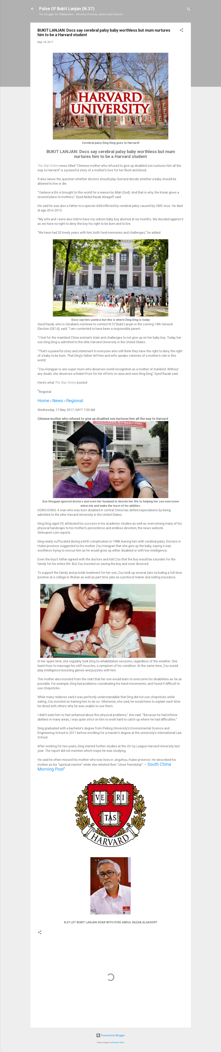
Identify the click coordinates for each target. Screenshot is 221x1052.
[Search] (189, 9)
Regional (74, 400)
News (57, 400)
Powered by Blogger (110, 1035)
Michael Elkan (118, 1042)
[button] (181, 31)
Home (43, 400)
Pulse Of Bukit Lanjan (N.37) (67, 8)
